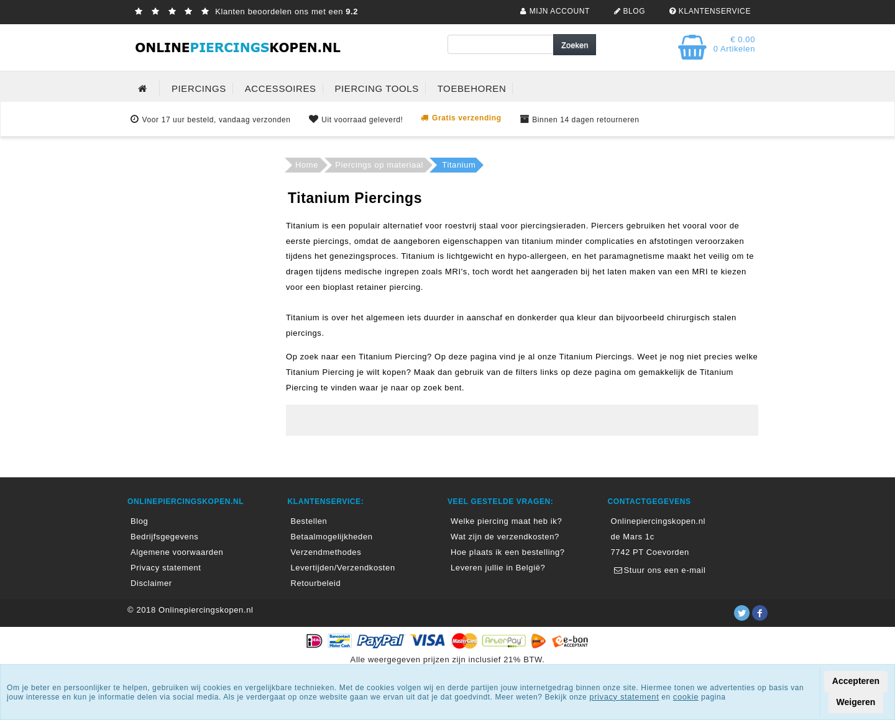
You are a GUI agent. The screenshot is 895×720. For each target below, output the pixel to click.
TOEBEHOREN (472, 88)
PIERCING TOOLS (376, 88)
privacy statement (624, 696)
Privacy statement (166, 567)
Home (306, 164)
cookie (686, 696)
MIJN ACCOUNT (553, 11)
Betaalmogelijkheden (332, 536)
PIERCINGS (199, 88)
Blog (139, 521)
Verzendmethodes (326, 552)
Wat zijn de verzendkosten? (505, 536)
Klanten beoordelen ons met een (245, 11)
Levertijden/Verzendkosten (343, 567)
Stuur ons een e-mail (658, 570)
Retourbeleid (316, 583)
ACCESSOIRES (280, 88)
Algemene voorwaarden (177, 552)
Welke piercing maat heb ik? (506, 521)
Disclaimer (151, 583)
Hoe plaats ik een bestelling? (508, 552)
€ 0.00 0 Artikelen (734, 44)
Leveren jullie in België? (498, 567)
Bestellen (309, 521)
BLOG (628, 11)
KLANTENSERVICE (708, 11)
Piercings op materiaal (379, 164)
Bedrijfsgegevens (164, 536)
